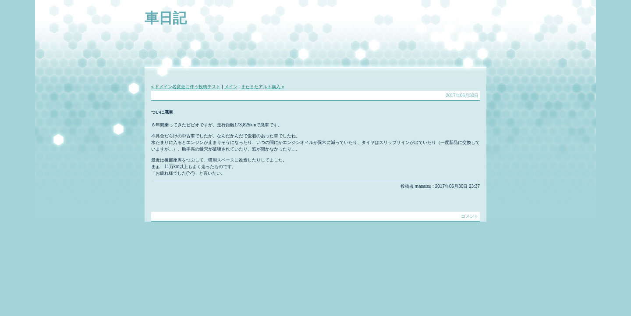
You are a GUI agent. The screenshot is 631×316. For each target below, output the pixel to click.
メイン (231, 86)
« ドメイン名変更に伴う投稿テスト (185, 86)
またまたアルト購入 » (262, 86)
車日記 (166, 18)
